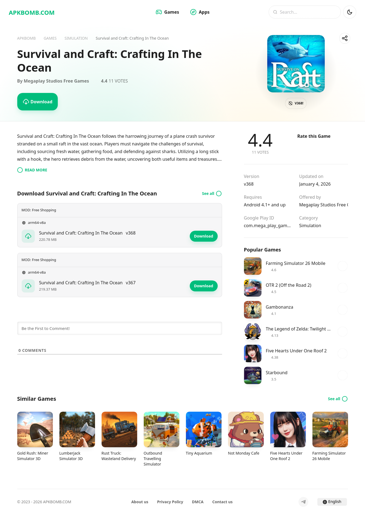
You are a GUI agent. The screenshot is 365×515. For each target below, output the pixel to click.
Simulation (310, 226)
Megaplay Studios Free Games (323, 205)
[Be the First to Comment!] (119, 328)
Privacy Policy (170, 501)
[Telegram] (303, 502)
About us (139, 501)
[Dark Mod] (349, 12)
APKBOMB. (32, 12)
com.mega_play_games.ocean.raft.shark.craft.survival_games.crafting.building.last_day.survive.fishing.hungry (268, 226)
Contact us (222, 501)
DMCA (197, 501)
